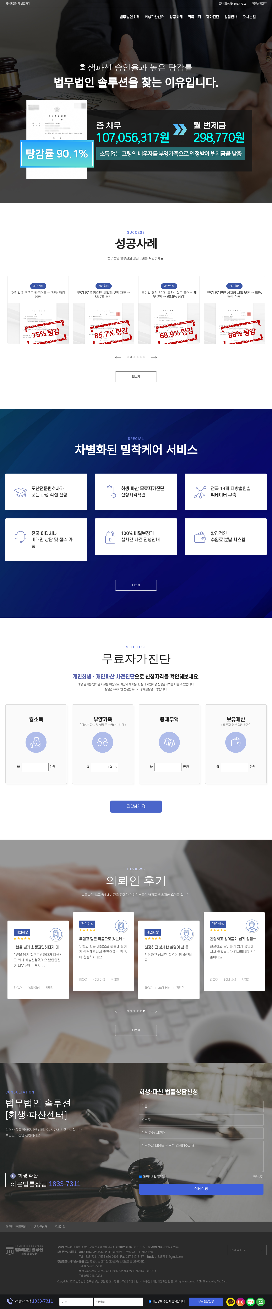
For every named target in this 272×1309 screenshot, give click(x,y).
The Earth (222, 1281)
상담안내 (231, 17)
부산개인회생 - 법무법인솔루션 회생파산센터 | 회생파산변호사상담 (24, 17)
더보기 (136, 376)
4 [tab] (137, 357)
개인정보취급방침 (16, 1227)
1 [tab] (128, 357)
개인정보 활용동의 (151, 1177)
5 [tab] (141, 357)
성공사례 (176, 17)
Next (154, 357)
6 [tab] (144, 357)
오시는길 (249, 17)
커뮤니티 (194, 17)
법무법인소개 (130, 17)
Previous (118, 357)
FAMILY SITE (237, 1249)
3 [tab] (134, 357)
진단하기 (136, 806)
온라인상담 (40, 1227)
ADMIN (201, 1281)
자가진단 (212, 17)
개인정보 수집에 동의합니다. (168, 1301)
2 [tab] (131, 357)
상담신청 (201, 1189)
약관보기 (258, 1177)
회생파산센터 (154, 17)
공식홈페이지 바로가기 (17, 3)
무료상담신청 (206, 1301)
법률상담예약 (259, 3)
